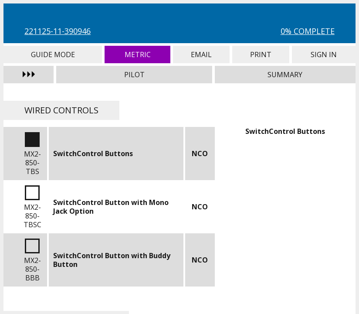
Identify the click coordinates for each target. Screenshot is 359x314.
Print (260, 54)
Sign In (324, 54)
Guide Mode (52, 54)
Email (201, 54)
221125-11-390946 (57, 31)
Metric (137, 54)
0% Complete (308, 31)
